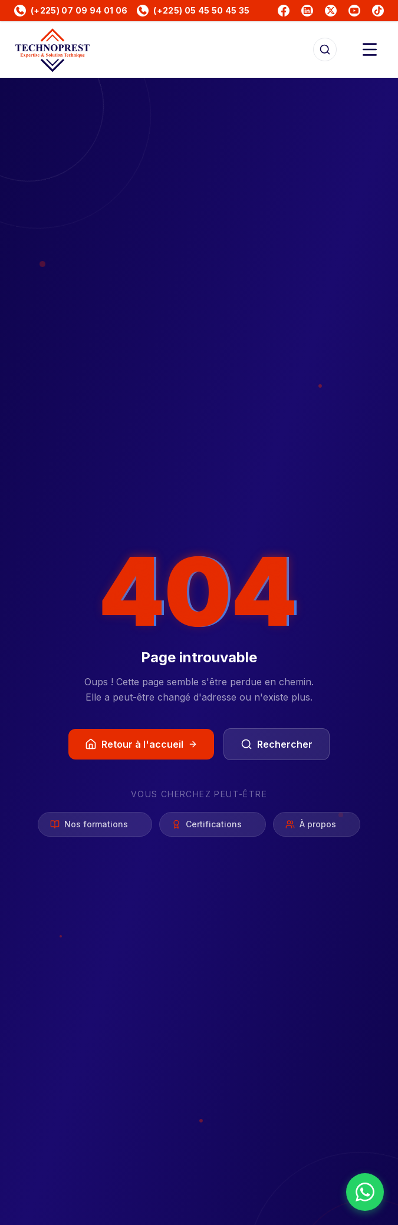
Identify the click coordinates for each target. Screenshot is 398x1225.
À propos (316, 824)
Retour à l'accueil (141, 744)
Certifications (213, 824)
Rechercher (277, 744)
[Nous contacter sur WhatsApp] (365, 1192)
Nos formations (95, 824)
